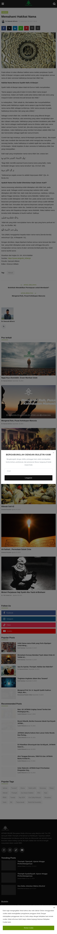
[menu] (3, 3)
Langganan (28, 478)
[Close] (53, 452)
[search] (54, 3)
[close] (54, 907)
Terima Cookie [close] (28, 928)
